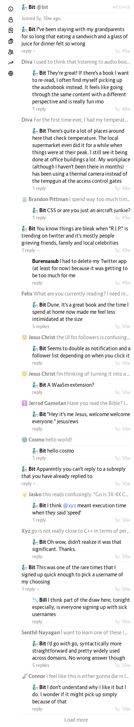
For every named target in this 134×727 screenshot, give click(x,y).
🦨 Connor (33, 676)
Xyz (26, 531)
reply (37, 283)
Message (121, 7)
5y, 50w (122, 326)
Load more (76, 720)
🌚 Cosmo (33, 439)
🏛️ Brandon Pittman (45, 199)
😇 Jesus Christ (38, 337)
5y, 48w (122, 109)
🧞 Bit (28, 7)
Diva (27, 62)
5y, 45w (122, 51)
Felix (27, 294)
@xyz (69, 505)
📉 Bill (40, 600)
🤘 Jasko (32, 494)
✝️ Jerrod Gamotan (44, 403)
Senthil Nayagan (41, 632)
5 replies (40, 326)
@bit (42, 7)
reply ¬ (28, 51)
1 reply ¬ (30, 250)
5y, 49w (122, 217)
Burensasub (46, 261)
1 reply (39, 109)
